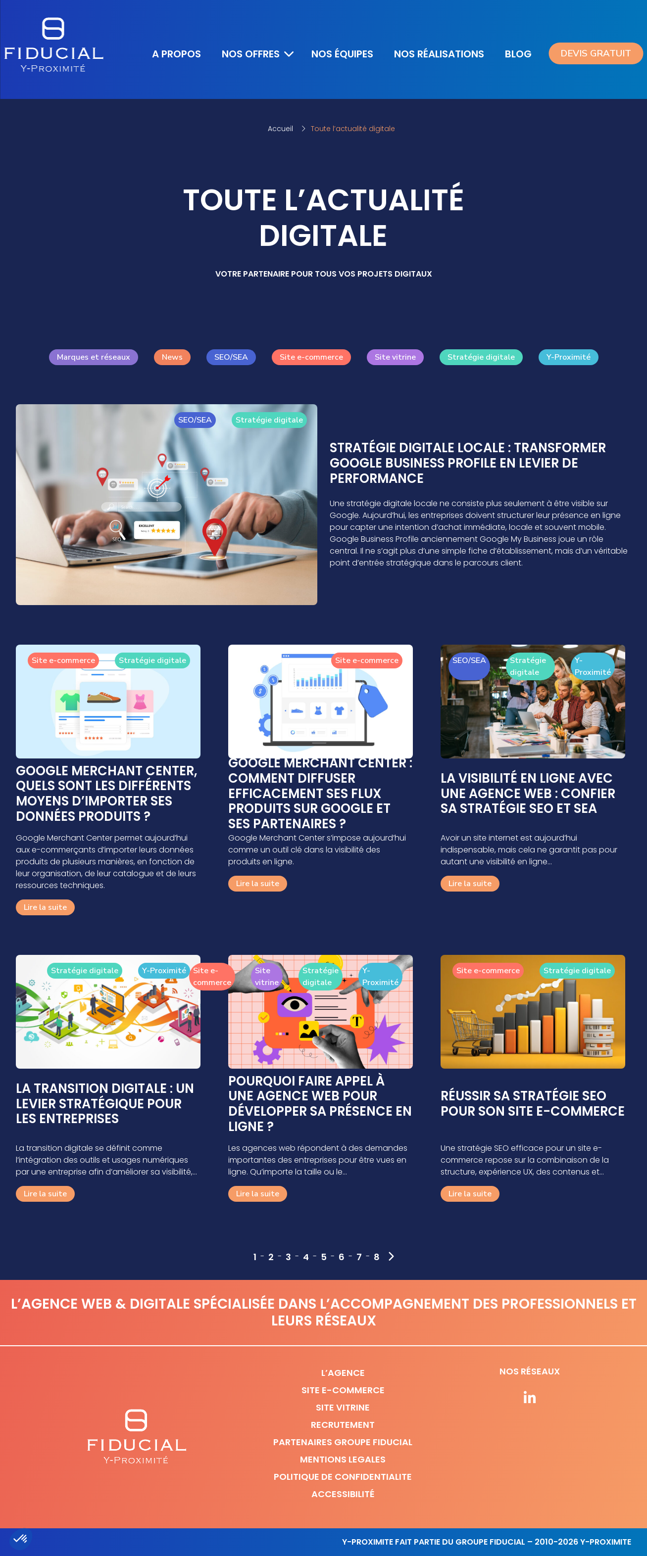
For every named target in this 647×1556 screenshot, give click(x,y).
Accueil (280, 129)
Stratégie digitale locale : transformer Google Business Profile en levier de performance (468, 463)
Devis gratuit (595, 53)
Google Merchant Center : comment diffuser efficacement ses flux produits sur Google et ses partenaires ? (320, 793)
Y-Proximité (569, 357)
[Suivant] (391, 1257)
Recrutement (343, 1424)
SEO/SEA (231, 357)
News (172, 357)
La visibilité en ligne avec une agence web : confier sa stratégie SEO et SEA (528, 793)
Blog (520, 53)
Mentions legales (343, 1459)
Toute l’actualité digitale (353, 129)
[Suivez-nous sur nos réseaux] (529, 1398)
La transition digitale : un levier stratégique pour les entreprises (105, 1104)
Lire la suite (45, 907)
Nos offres (251, 54)
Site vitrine (395, 357)
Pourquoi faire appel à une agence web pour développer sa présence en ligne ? (320, 1104)
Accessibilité (343, 1494)
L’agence (343, 1373)
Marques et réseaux (93, 357)
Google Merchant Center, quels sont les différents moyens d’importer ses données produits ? (107, 793)
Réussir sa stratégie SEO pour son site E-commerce (533, 1103)
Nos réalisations (439, 54)
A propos (176, 54)
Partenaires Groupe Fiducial (342, 1442)
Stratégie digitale (481, 357)
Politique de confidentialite (343, 1476)
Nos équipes (342, 54)
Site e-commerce (311, 357)
